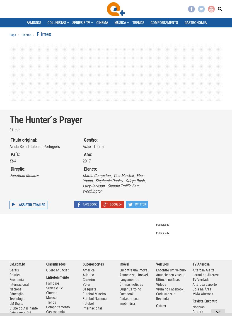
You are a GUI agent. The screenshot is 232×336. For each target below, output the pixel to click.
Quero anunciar (57, 270)
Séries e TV (54, 287)
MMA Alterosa (203, 293)
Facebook (191, 9)
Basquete (90, 289)
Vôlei (86, 284)
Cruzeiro (89, 279)
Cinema (51, 292)
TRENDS (138, 22)
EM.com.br (17, 264)
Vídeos (161, 284)
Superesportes (93, 264)
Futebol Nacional (95, 298)
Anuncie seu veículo (170, 274)
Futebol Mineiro (94, 293)
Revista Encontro (205, 301)
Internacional (19, 284)
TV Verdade (201, 279)
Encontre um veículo (171, 270)
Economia (17, 279)
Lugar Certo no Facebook (130, 291)
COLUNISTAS (56, 22)
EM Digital (17, 303)
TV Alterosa (201, 264)
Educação (17, 293)
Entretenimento (57, 277)
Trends (51, 302)
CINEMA (102, 22)
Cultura (198, 311)
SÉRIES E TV (81, 22)
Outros (161, 305)
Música (51, 297)
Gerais (14, 270)
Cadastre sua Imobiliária (129, 301)
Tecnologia (17, 298)
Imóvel (124, 264)
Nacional (16, 289)
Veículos (162, 264)
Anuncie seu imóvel (133, 274)
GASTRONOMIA (195, 22)
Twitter (201, 9)
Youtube (211, 9)
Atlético (88, 274)
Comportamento (58, 307)
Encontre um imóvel (133, 270)
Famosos (52, 283)
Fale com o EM (20, 312)
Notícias (199, 307)
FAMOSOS (34, 22)
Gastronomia (55, 311)
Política (15, 274)
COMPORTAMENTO (164, 22)
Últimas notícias (131, 284)
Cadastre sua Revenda (165, 296)
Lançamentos (129, 279)
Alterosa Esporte (205, 284)
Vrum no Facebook (169, 289)
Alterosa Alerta (204, 270)
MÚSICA (120, 22)
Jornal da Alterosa (206, 274)
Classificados (55, 264)
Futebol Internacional (92, 306)
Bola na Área (202, 289)
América (89, 270)
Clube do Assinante (24, 308)
